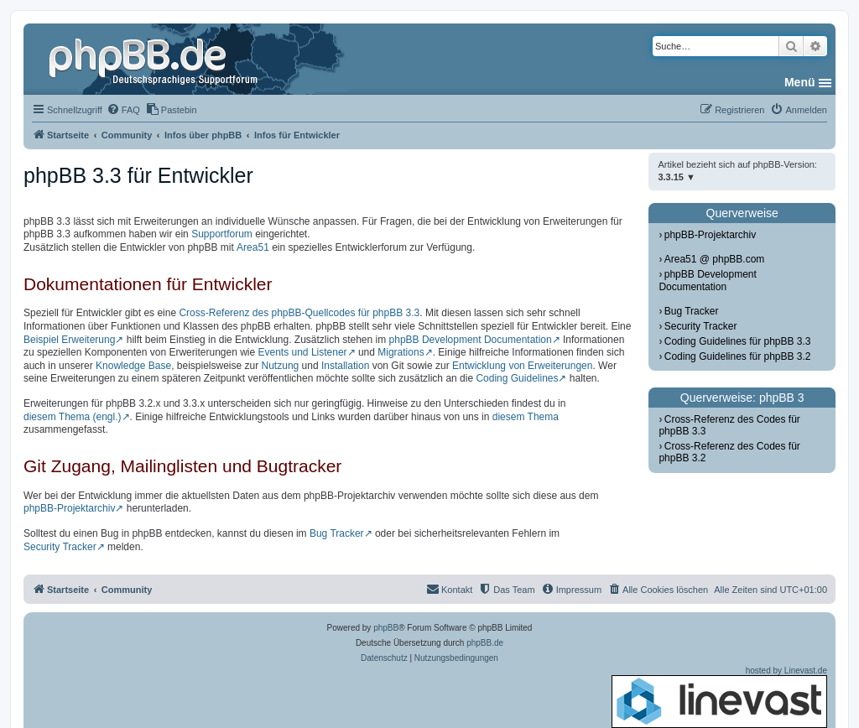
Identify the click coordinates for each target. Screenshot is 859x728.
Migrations (400, 352)
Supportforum (221, 234)
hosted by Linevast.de (719, 697)
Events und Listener (302, 352)
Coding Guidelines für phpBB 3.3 (737, 341)
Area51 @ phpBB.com (714, 259)
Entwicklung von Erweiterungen (522, 366)
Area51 (253, 247)
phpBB (385, 627)
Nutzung (280, 366)
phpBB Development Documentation (470, 340)
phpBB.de (484, 642)
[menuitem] (123, 110)
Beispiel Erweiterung (69, 340)
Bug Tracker (337, 533)
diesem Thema (525, 417)
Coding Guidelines (517, 378)
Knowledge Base (133, 366)
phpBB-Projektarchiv (69, 508)
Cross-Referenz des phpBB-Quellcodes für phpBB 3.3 (299, 313)
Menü (799, 82)
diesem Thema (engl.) (72, 417)
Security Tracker (59, 547)
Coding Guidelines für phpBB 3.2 (737, 356)
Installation (345, 366)
